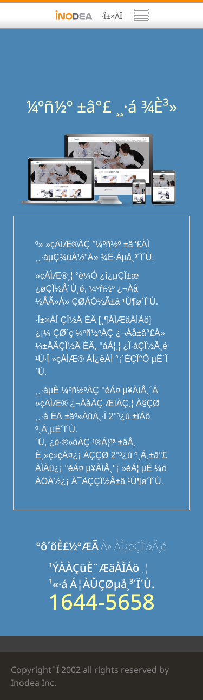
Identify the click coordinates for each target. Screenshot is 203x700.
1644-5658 (101, 601)
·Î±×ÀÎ (111, 16)
